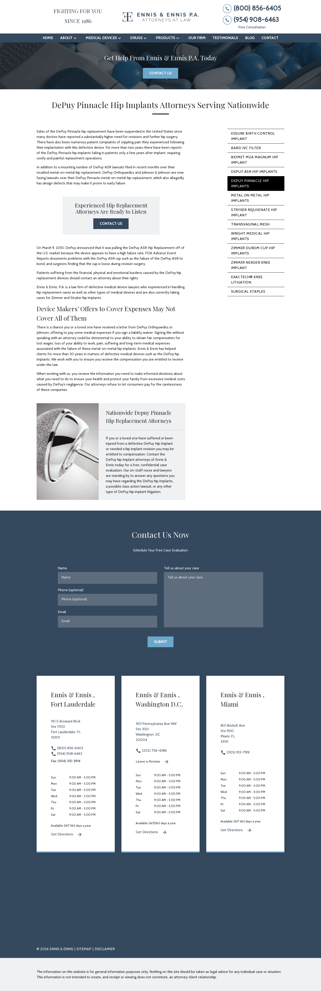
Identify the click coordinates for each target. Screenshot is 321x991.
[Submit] (161, 641)
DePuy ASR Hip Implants (254, 171)
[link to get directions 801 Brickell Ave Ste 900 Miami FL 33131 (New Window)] (245, 736)
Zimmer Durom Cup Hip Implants (253, 250)
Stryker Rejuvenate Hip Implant (254, 212)
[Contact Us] (160, 73)
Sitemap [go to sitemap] (84, 949)
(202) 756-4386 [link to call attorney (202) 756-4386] (151, 750)
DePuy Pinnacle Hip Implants (250, 183)
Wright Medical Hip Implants (250, 236)
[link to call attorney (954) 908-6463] (252, 20)
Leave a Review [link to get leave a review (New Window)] (152, 761)
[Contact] (270, 37)
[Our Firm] (197, 37)
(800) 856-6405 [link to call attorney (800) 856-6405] (67, 748)
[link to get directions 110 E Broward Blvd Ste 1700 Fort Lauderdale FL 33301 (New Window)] (75, 732)
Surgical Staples (248, 291)
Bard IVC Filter (246, 148)
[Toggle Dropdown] (76, 38)
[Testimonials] (225, 37)
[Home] (48, 37)
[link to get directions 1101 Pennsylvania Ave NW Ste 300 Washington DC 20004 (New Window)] (160, 734)
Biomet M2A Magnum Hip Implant (254, 160)
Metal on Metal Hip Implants (250, 198)
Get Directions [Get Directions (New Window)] (66, 834)
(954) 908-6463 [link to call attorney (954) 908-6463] (66, 753)
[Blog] (249, 37)
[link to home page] (160, 16)
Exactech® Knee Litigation (247, 279)
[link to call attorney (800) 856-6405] (252, 8)
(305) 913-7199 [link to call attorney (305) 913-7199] (235, 752)
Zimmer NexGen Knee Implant (250, 265)
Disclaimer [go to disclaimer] (105, 949)
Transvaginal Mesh (250, 224)
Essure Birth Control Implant (253, 136)
